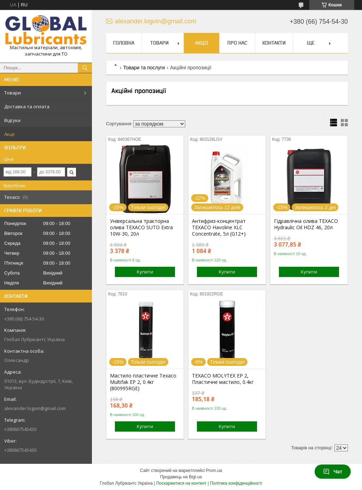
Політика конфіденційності (236, 483)
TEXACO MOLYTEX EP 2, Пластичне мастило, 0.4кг (223, 379)
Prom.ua (214, 470)
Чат (332, 471)
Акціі (9, 134)
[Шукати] (85, 68)
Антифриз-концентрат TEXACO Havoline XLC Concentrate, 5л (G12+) (219, 227)
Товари (12, 93)
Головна (123, 43)
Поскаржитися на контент (181, 483)
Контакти (274, 43)
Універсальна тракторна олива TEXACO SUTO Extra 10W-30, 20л (141, 227)
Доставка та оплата (26, 106)
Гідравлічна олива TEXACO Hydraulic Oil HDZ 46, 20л (306, 224)
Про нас (237, 43)
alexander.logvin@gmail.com (35, 408)
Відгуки (12, 120)
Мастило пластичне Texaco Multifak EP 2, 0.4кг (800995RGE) (143, 382)
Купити (145, 272)
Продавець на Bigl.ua (181, 476)
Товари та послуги (144, 67)
